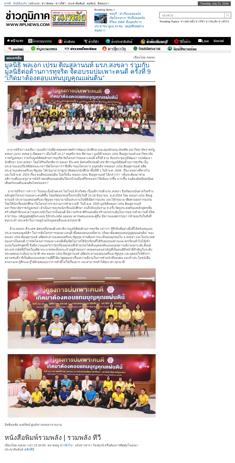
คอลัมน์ (91, 3)
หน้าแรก (34, 3)
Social (218, 41)
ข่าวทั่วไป (223, 21)
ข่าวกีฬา (61, 3)
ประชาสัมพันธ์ (76, 3)
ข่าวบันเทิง (211, 21)
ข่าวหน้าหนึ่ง (188, 21)
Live (203, 41)
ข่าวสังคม (47, 3)
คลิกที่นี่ (29, 449)
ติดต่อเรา (103, 3)
